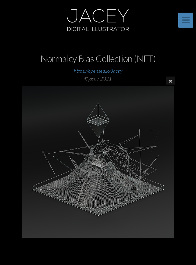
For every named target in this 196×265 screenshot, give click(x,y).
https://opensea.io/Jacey (98, 71)
